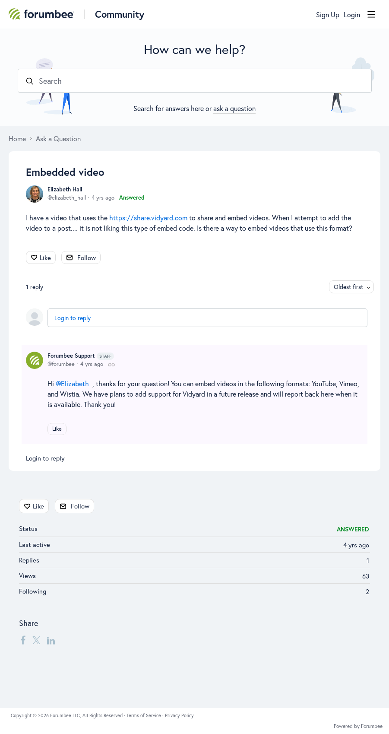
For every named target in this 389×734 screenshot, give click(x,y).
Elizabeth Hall (64, 189)
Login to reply (72, 318)
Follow (86, 257)
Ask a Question (58, 138)
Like (45, 257)
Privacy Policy (179, 715)
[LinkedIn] (51, 640)
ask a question (234, 108)
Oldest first (348, 287)
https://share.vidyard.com (148, 217)
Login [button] (352, 14)
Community (119, 14)
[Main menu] (371, 14)
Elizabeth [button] (75, 383)
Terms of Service (144, 715)
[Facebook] (23, 640)
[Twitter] (36, 640)
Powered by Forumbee (358, 726)
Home (17, 138)
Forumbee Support (80, 356)
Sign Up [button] (327, 14)
